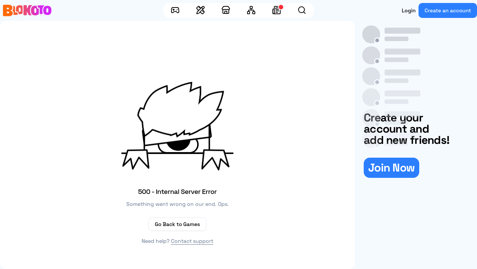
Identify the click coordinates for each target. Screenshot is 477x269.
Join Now (391, 167)
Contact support (192, 241)
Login (409, 10)
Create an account (447, 10)
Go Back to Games (177, 224)
